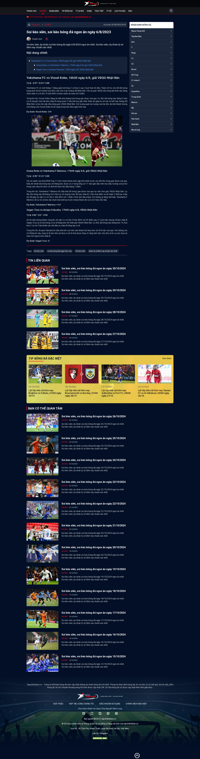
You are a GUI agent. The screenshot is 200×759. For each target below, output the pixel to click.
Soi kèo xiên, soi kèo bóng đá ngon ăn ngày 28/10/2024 (93, 312)
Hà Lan (134, 113)
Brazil (133, 69)
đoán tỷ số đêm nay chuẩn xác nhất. (103, 251)
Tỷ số (109, 11)
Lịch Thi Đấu (120, 11)
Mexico (134, 102)
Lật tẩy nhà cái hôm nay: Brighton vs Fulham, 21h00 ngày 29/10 (45, 393)
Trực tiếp (99, 11)
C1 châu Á (135, 80)
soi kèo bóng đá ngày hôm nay (59, 251)
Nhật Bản (135, 124)
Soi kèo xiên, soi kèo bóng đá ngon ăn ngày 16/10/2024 (93, 634)
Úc (132, 86)
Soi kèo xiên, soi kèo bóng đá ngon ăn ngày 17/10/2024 (93, 612)
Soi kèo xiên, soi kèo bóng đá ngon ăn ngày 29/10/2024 (93, 290)
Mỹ (132, 108)
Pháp (133, 53)
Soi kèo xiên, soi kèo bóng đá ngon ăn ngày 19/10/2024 (93, 569)
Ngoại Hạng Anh (138, 31)
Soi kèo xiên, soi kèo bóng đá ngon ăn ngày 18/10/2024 (93, 591)
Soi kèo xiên (39, 251)
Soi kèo (42, 11)
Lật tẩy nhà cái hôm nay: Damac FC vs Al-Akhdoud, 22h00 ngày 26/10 (154, 393)
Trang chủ (31, 11)
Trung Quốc (136, 97)
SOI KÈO (48, 25)
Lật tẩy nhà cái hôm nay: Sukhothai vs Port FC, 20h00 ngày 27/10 (116, 393)
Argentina (135, 91)
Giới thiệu (58, 704)
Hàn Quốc (135, 119)
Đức (133, 42)
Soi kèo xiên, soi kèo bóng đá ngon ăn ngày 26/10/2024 (93, 416)
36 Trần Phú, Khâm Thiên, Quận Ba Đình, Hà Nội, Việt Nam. (103, 728)
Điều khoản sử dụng (109, 704)
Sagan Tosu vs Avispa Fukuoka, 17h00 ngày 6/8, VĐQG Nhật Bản (65, 69)
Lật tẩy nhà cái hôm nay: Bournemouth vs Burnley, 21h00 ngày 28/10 (81, 393)
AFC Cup (134, 75)
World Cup (135, 130)
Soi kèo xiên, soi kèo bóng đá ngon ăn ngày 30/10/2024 (93, 268)
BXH (130, 11)
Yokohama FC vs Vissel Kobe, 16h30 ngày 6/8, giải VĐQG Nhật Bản (61, 61)
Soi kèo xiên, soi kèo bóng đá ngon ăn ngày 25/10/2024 (93, 438)
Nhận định (54, 11)
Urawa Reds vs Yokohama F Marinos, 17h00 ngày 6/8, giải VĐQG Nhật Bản (69, 65)
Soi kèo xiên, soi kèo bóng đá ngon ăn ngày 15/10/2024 (93, 656)
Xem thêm (166, 358)
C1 (132, 58)
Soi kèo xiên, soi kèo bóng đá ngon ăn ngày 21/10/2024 (93, 525)
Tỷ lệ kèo (80, 11)
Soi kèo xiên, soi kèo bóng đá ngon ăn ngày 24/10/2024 (93, 460)
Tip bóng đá (67, 11)
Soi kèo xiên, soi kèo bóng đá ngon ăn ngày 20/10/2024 (93, 547)
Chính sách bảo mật (136, 704)
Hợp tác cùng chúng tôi (81, 704)
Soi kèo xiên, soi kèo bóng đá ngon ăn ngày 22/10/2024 (93, 481)
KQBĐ (89, 11)
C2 (132, 64)
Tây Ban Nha (136, 36)
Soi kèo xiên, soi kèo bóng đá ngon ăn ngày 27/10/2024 (93, 333)
